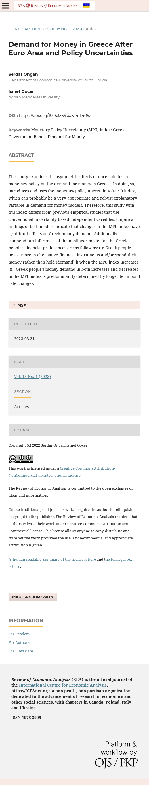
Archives (34, 28)
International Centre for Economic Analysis (63, 685)
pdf (21, 305)
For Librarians (21, 651)
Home (15, 28)
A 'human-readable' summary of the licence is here (52, 559)
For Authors (19, 642)
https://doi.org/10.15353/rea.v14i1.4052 (55, 115)
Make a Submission (32, 597)
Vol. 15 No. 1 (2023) (64, 28)
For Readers (19, 633)
